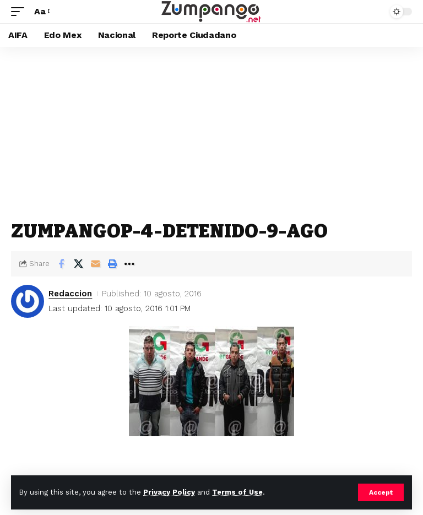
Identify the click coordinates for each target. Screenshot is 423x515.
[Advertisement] (211, 129)
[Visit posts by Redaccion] (27, 301)
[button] (381, 492)
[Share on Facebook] (61, 264)
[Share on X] (78, 264)
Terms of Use (237, 492)
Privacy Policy (169, 492)
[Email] (95, 264)
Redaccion (70, 294)
